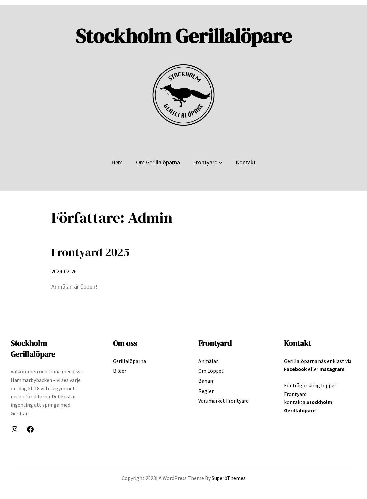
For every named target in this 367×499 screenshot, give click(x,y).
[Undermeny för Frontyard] (220, 162)
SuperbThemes (229, 478)
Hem (117, 162)
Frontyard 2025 (90, 252)
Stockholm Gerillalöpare (184, 35)
